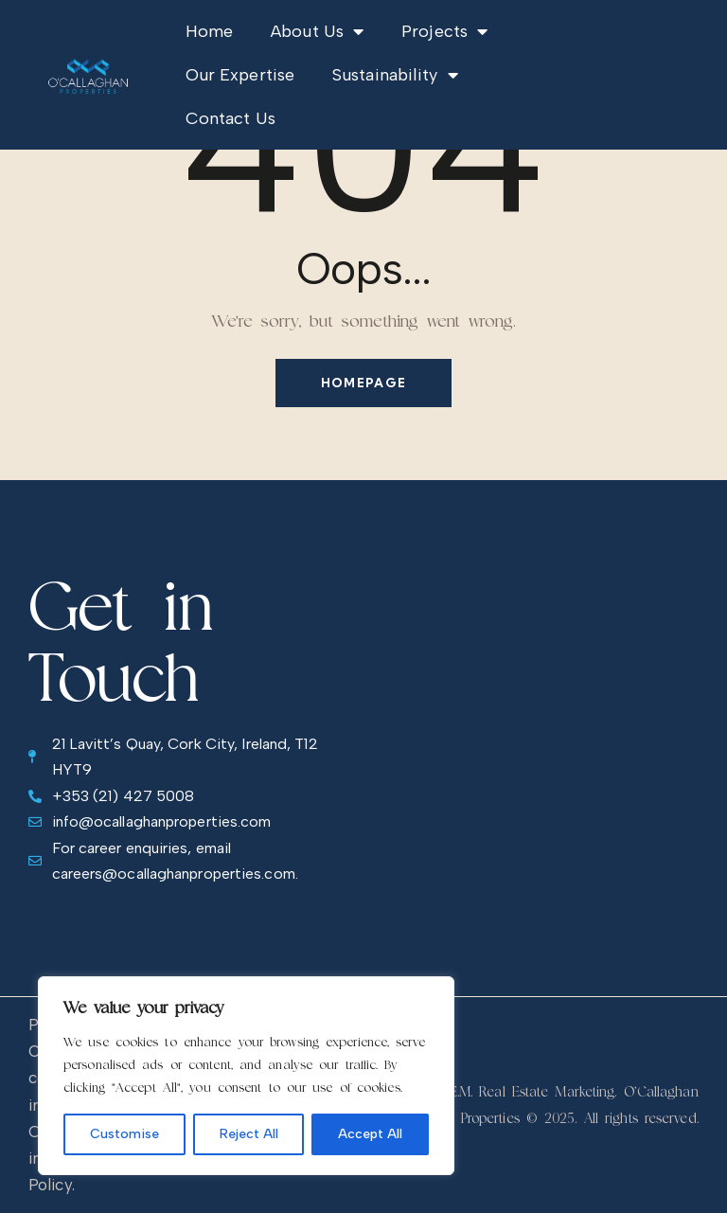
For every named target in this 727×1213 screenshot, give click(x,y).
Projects (444, 31)
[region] (246, 1075)
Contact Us (230, 118)
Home (209, 31)
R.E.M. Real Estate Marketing (527, 1091)
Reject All (249, 1134)
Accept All (370, 1134)
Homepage (363, 382)
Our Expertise (240, 74)
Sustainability (395, 75)
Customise (124, 1134)
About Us (317, 31)
